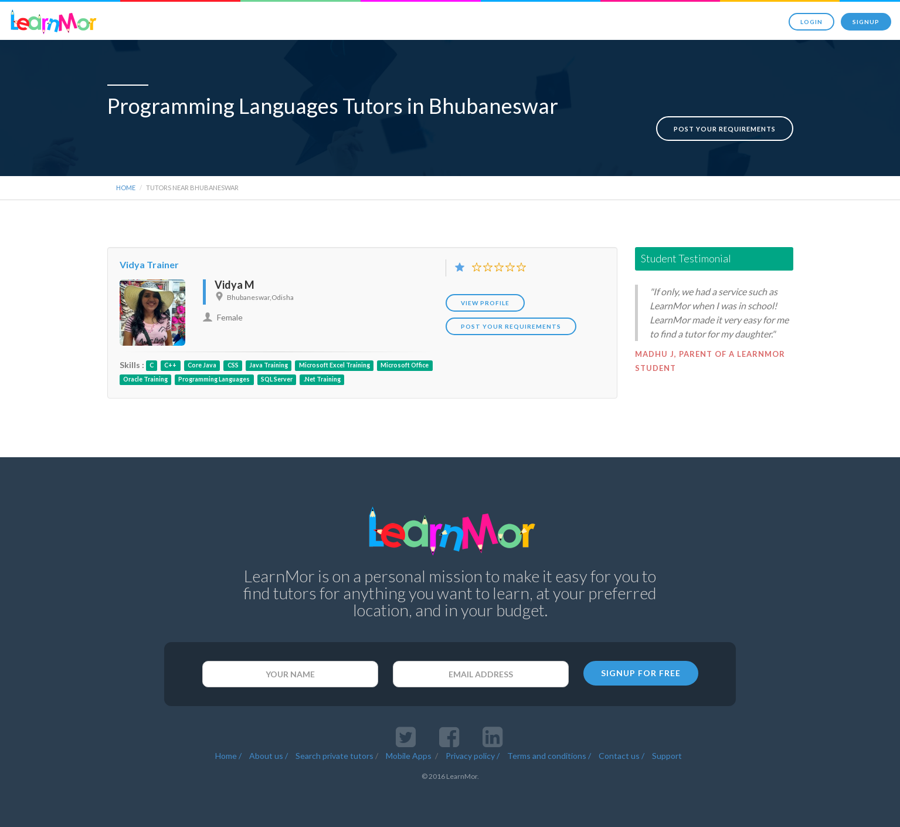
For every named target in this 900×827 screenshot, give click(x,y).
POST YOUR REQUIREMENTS (511, 322)
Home (125, 184)
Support (667, 752)
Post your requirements (725, 116)
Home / (228, 752)
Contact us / (621, 752)
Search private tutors (334, 752)
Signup (866, 21)
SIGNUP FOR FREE (641, 669)
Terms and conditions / (549, 752)
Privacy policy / (473, 752)
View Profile (485, 299)
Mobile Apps (409, 752)
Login (811, 21)
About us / (268, 752)
